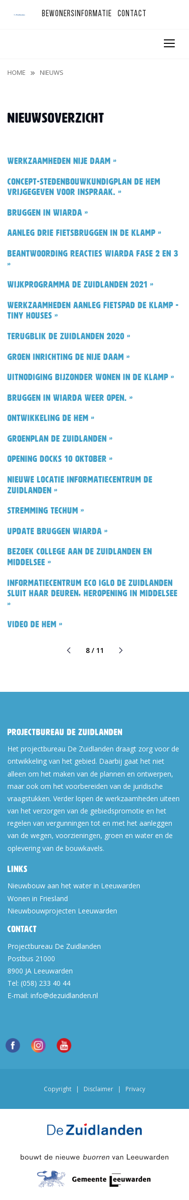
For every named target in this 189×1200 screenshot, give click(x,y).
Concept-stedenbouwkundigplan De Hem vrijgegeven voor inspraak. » (83, 187)
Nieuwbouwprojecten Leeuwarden (62, 910)
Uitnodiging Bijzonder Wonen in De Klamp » (90, 377)
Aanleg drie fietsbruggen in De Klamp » (84, 233)
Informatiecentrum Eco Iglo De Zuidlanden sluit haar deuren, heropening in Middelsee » (92, 593)
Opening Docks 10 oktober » (60, 459)
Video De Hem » (35, 624)
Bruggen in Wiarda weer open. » (70, 398)
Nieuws (51, 72)
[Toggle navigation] (168, 43)
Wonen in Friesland (37, 898)
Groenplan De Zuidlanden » (60, 439)
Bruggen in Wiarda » (47, 213)
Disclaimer (98, 1089)
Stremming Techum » (45, 511)
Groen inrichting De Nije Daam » (68, 357)
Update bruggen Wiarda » (57, 531)
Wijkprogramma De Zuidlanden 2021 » (80, 285)
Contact (132, 14)
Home (16, 72)
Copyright (57, 1089)
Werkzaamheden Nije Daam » (62, 161)
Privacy (135, 1089)
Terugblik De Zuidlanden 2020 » (68, 336)
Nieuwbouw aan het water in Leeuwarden (73, 885)
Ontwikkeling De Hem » (50, 418)
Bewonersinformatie (77, 14)
